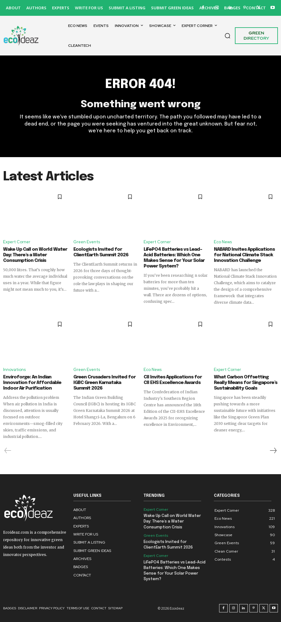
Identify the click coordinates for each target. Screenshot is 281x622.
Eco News (223, 242)
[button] (227, 35)
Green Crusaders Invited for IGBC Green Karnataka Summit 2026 (104, 383)
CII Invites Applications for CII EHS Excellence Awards (173, 380)
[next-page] (273, 450)
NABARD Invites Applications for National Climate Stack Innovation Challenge (244, 255)
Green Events (86, 242)
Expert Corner (16, 242)
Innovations (14, 369)
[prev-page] (8, 450)
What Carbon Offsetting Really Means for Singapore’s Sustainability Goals (245, 383)
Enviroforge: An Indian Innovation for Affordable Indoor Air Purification (32, 383)
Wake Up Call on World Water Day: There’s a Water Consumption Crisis (35, 255)
